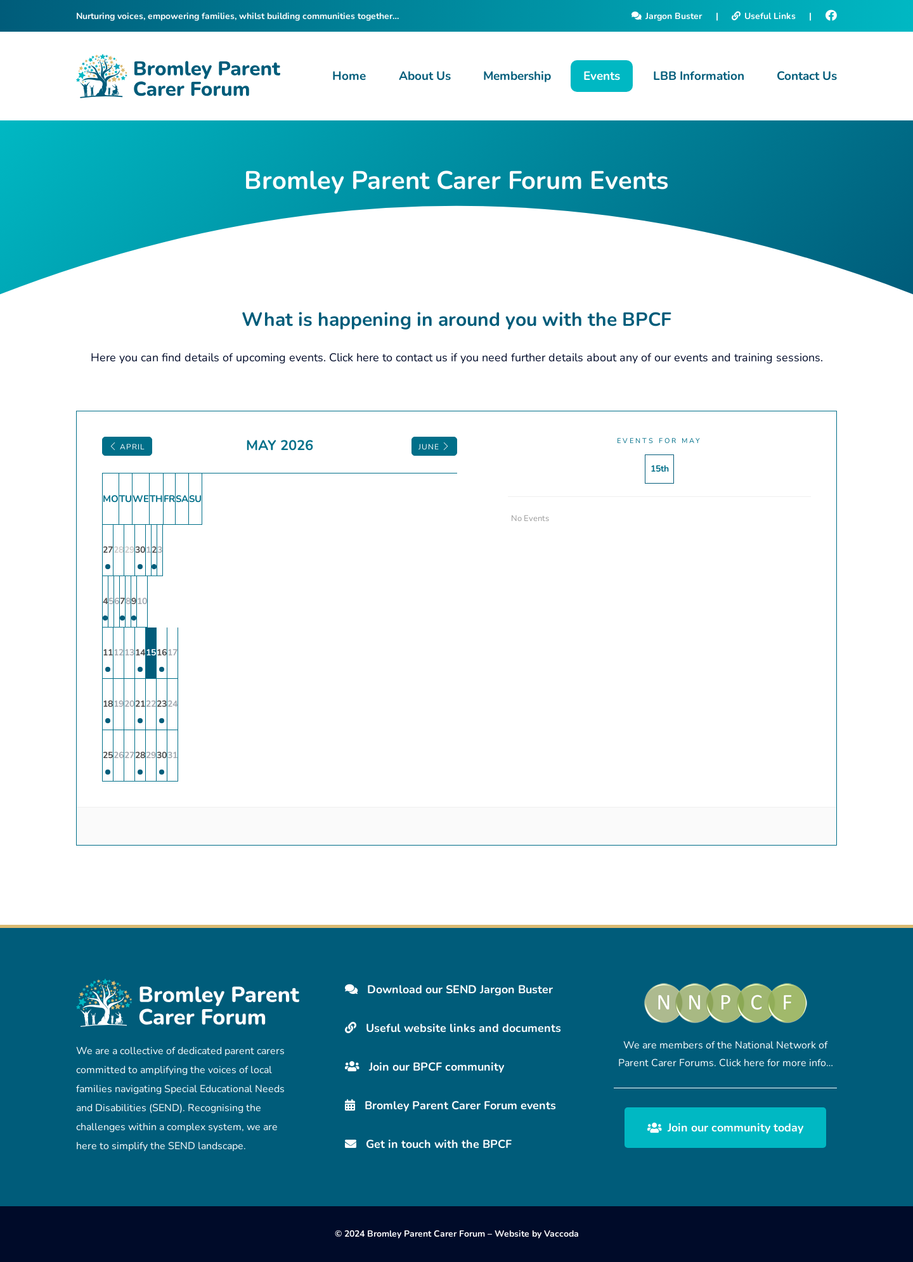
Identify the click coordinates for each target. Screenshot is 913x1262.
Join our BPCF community (424, 1066)
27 (128, 550)
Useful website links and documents (453, 1028)
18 (128, 704)
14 (280, 653)
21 (280, 704)
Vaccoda (561, 1234)
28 (280, 755)
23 (382, 704)
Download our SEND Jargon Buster (449, 989)
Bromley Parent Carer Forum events (450, 1105)
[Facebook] (831, 15)
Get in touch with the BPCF (428, 1144)
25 (128, 755)
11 (128, 653)
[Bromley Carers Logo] (178, 76)
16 (382, 653)
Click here (354, 357)
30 (280, 550)
